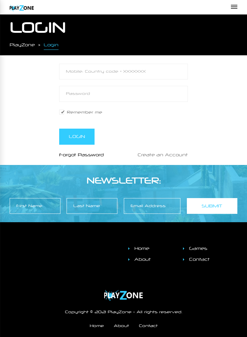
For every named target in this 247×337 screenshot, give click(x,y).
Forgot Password (81, 154)
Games (198, 248)
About (142, 259)
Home (141, 248)
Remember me (84, 112)
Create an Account (163, 154)
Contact (199, 259)
